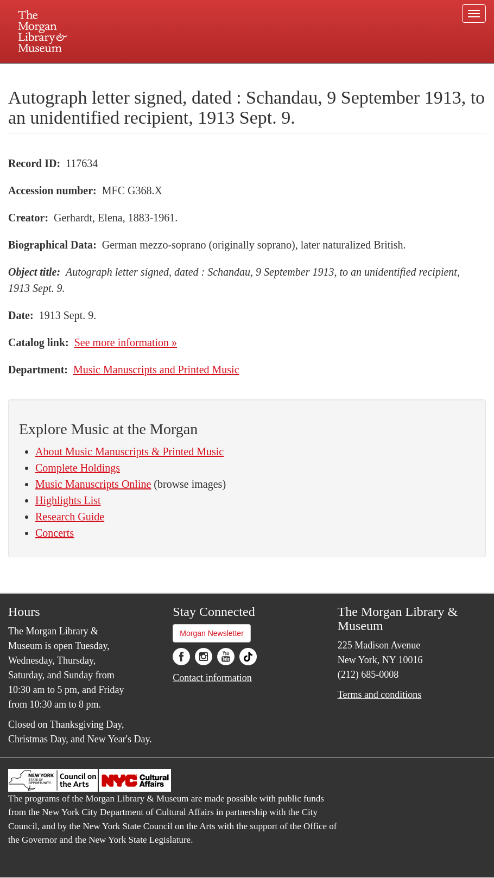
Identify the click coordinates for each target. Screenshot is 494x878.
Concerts (54, 533)
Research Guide (69, 517)
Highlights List (68, 500)
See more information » (125, 342)
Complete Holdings (77, 468)
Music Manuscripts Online (93, 484)
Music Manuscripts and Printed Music (156, 370)
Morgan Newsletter (212, 633)
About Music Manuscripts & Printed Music (129, 451)
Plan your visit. (118, 73)
